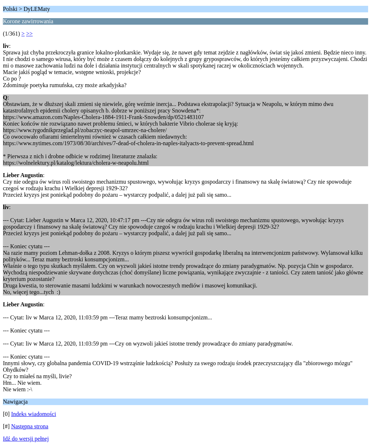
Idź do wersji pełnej (26, 439)
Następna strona (30, 426)
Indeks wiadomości (33, 414)
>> (29, 33)
